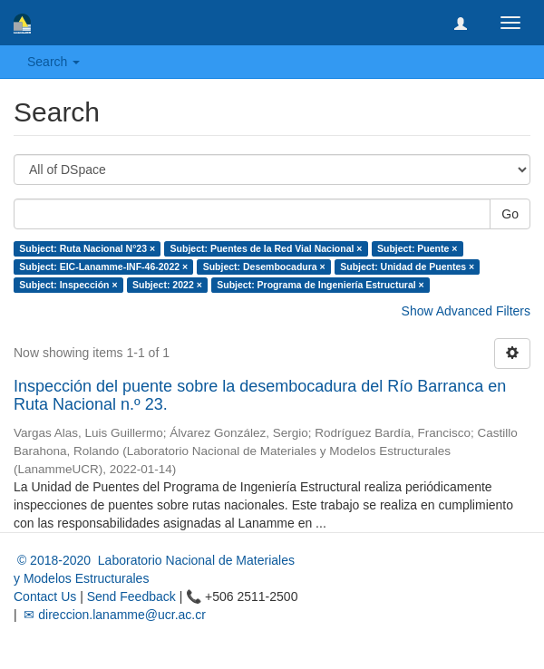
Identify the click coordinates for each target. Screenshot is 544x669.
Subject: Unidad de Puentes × (407, 266)
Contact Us (45, 596)
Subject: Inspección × (68, 284)
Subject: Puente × (417, 248)
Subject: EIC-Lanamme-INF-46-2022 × (103, 266)
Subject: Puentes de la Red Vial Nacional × (266, 248)
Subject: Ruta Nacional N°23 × (87, 248)
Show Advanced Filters (466, 311)
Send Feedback (131, 596)
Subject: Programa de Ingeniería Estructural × (320, 284)
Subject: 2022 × (167, 284)
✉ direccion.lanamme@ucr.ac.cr (113, 614)
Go (510, 214)
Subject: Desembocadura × (264, 266)
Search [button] (53, 61)
